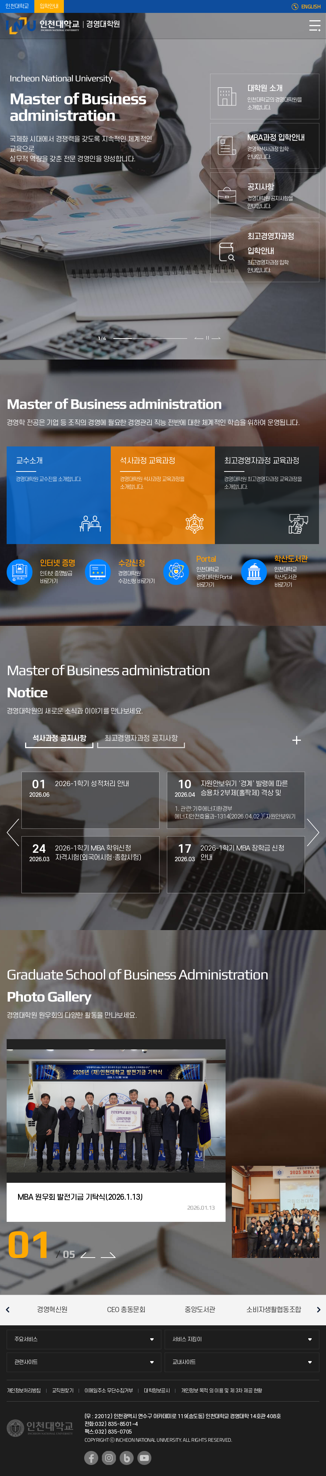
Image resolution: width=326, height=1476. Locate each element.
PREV (13, 832)
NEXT (313, 832)
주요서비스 (26, 1339)
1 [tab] (122, 338)
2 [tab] (141, 338)
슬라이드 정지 (207, 338)
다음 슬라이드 (215, 338)
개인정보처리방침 (24, 1390)
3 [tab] (159, 338)
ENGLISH (311, 6)
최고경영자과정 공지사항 (141, 739)
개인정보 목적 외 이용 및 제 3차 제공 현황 (221, 1390)
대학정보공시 (156, 1390)
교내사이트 (184, 1362)
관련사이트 (26, 1362)
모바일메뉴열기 (315, 26)
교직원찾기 (62, 1390)
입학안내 (49, 6)
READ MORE (296, 740)
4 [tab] (178, 338)
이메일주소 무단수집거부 (109, 1390)
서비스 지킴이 (187, 1339)
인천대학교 (17, 6)
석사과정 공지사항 (59, 739)
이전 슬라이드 (199, 338)
